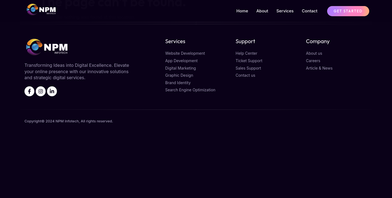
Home (242, 10)
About (262, 10)
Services (285, 10)
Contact (310, 10)
